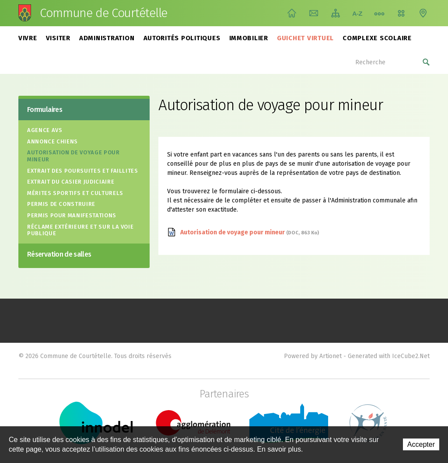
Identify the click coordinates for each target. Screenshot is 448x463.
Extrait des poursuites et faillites (82, 170)
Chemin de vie (379, 13)
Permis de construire (61, 204)
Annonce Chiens (52, 141)
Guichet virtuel (305, 38)
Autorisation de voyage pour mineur (73, 156)
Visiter (58, 38)
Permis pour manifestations (71, 215)
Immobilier (249, 38)
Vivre (27, 38)
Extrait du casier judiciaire (70, 181)
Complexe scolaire (377, 38)
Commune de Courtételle (103, 13)
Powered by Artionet (313, 356)
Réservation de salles (59, 254)
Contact (313, 13)
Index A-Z (357, 13)
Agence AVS (45, 130)
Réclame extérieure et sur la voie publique (80, 230)
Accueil (291, 13)
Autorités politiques (182, 38)
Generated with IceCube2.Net (389, 356)
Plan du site (335, 13)
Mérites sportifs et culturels (75, 193)
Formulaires (44, 109)
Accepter (421, 444)
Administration (107, 38)
